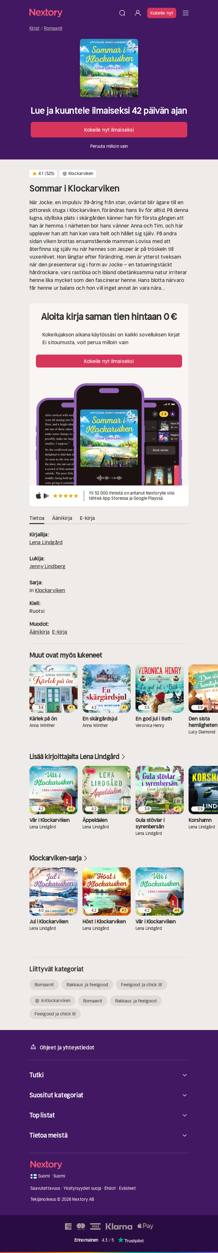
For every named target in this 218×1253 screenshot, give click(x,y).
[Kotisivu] (71, 13)
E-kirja (59, 631)
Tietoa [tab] (36, 518)
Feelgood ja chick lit (141, 985)
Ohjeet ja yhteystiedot (61, 1047)
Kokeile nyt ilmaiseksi (109, 129)
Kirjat (34, 28)
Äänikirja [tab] (62, 518)
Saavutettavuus (45, 1188)
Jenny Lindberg (47, 566)
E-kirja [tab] (87, 518)
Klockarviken (50, 590)
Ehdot (110, 1188)
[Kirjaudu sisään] (138, 13)
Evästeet (127, 1188)
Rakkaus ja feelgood (87, 985)
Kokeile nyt (161, 13)
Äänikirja (39, 631)
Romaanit (53, 28)
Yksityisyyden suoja (82, 1188)
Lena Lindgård (45, 542)
